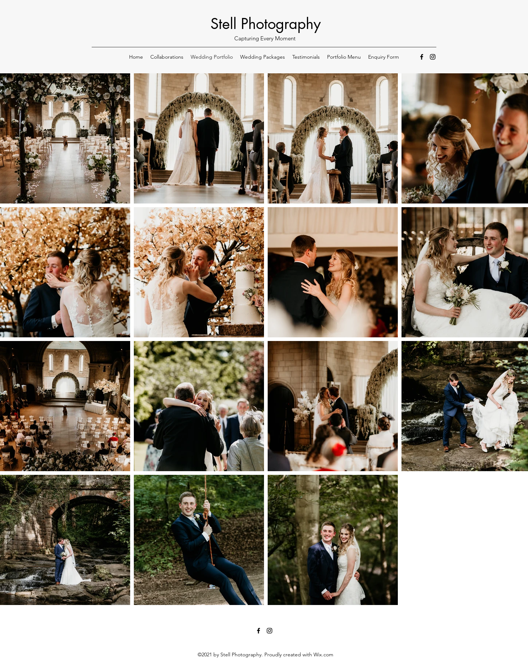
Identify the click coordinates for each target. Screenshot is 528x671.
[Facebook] (421, 56)
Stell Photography (265, 23)
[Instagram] (432, 56)
